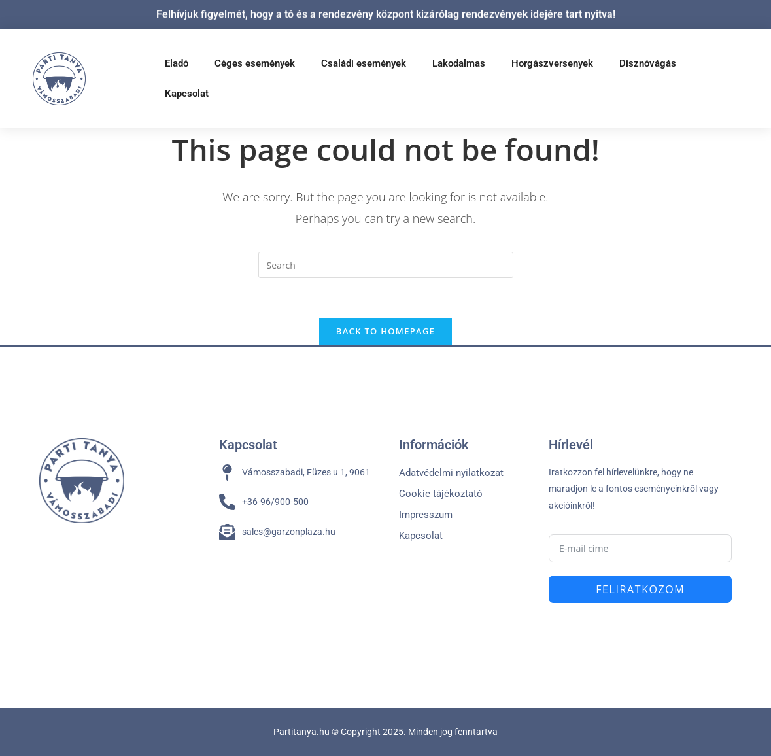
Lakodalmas (458, 63)
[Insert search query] (385, 265)
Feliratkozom (640, 589)
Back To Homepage (385, 331)
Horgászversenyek (552, 63)
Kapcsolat (187, 93)
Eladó (176, 63)
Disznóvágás (647, 63)
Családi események (363, 63)
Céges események (254, 63)
